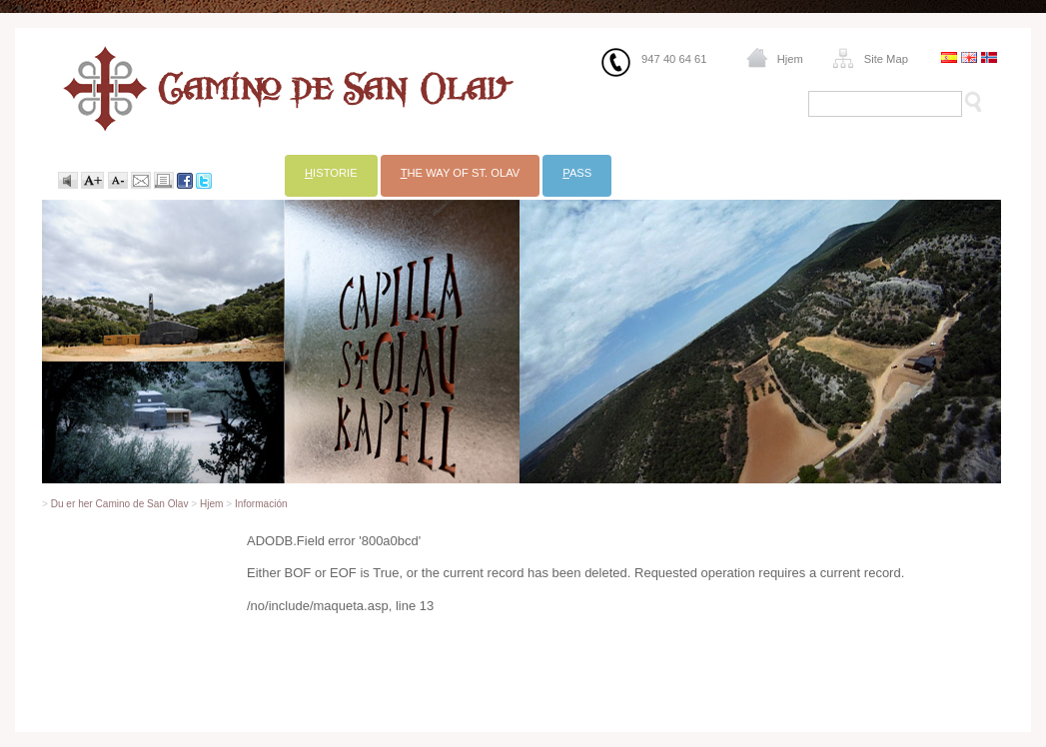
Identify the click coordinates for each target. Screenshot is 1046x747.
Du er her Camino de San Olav (120, 503)
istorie (331, 173)
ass (576, 173)
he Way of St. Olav (461, 173)
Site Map (886, 59)
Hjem (790, 59)
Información (261, 503)
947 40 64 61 (673, 59)
